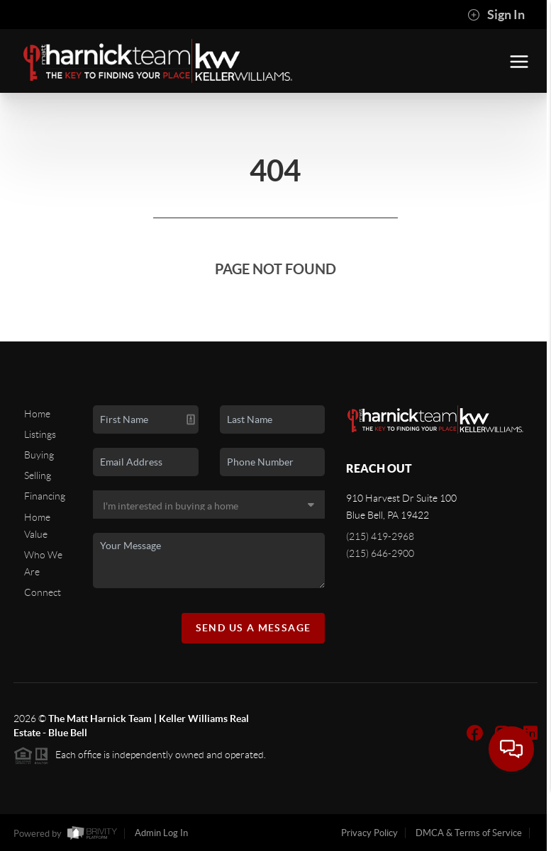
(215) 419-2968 (380, 536)
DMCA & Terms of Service (469, 833)
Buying (39, 455)
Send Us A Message (253, 627)
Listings (40, 434)
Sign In (496, 15)
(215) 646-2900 (380, 553)
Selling (37, 475)
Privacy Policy (369, 833)
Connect (42, 592)
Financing (44, 496)
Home (37, 413)
